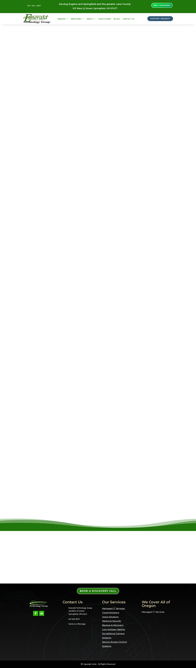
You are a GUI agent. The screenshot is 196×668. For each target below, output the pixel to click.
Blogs (117, 19)
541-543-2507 (74, 619)
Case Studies (104, 19)
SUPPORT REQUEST (159, 19)
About (90, 19)
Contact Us (128, 19)
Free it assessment (162, 6)
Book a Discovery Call (98, 591)
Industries (76, 19)
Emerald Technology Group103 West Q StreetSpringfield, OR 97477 (80, 611)
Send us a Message (77, 624)
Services (61, 19)
